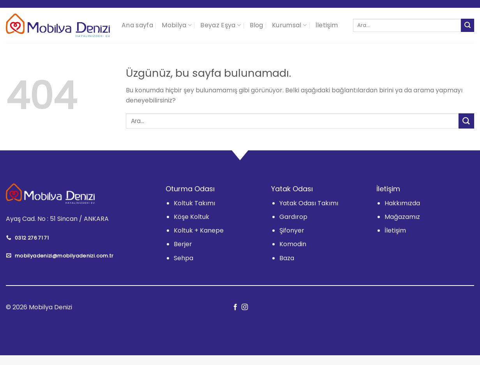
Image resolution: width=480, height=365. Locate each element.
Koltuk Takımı (194, 203)
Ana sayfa (137, 25)
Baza (286, 258)
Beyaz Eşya (220, 25)
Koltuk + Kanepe (199, 230)
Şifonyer (291, 230)
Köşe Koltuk (191, 216)
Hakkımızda (402, 203)
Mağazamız (402, 216)
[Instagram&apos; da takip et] (245, 307)
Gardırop (293, 216)
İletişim (327, 25)
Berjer (183, 244)
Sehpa (183, 258)
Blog (256, 25)
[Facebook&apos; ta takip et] (235, 307)
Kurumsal (289, 25)
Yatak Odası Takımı (308, 203)
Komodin (292, 244)
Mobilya (177, 25)
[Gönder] (467, 25)
